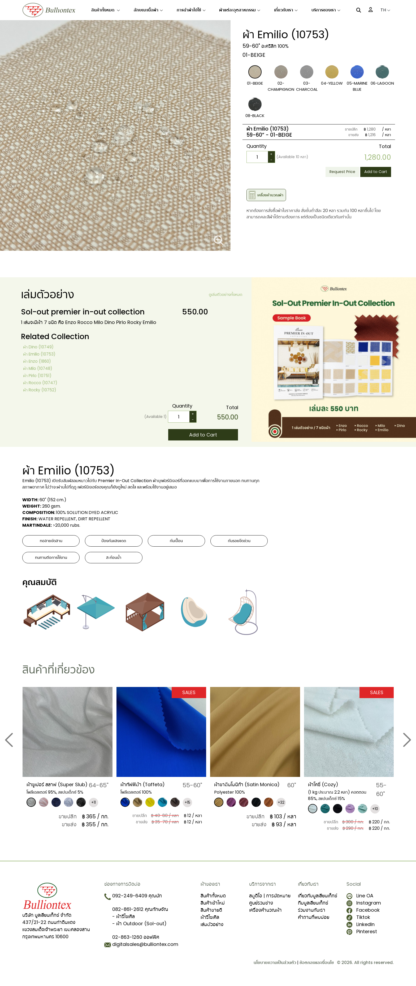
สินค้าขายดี (211, 914)
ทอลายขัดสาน (50, 542)
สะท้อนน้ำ (114, 561)
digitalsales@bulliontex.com (145, 948)
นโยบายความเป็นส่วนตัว (275, 967)
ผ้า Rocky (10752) (43, 389)
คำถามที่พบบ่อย (313, 921)
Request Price (334, 172)
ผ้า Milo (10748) (40, 368)
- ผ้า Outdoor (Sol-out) (139, 927)
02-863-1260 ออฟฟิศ (135, 941)
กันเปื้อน (176, 542)
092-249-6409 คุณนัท (137, 900)
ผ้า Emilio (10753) (43, 354)
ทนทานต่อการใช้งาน (51, 561)
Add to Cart (373, 172)
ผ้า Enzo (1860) (40, 361)
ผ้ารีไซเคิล (210, 921)
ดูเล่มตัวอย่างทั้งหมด (222, 294)
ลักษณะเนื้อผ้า (148, 10)
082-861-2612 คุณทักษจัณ (140, 913)
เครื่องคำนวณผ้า (265, 914)
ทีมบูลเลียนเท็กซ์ (313, 907)
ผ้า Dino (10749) (41, 346)
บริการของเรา (325, 10)
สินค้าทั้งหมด (105, 10)
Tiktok (358, 921)
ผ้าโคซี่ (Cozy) (326, 788)
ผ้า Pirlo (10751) (40, 375)
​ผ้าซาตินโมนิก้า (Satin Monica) (240, 791)
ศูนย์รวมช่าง (261, 907)
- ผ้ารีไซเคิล (123, 920)
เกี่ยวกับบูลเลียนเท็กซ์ (317, 900)
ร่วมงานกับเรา (311, 914)
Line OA (359, 900)
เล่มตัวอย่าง (212, 928)
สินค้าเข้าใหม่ (213, 907)
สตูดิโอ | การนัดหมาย (270, 900)
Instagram (363, 907)
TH (385, 10)
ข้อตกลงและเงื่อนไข (317, 967)
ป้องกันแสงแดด (113, 542)
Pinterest (361, 935)
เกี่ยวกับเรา (286, 10)
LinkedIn (360, 928)
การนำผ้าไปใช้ (191, 10)
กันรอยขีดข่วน (239, 542)
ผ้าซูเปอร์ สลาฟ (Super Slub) (55, 791)
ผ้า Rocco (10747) (43, 382)
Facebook (363, 914)
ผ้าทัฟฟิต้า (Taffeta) (147, 788)
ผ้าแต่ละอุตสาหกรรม (239, 10)
